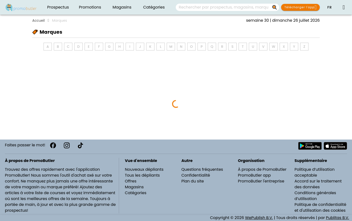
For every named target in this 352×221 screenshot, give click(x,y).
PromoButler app (254, 175)
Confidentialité (195, 175)
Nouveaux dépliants (144, 169)
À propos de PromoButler (262, 169)
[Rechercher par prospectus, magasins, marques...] (274, 7)
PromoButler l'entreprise (261, 181)
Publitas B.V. (337, 218)
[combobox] (227, 7)
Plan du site (192, 181)
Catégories (135, 193)
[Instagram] (67, 145)
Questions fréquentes (202, 169)
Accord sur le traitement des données (318, 184)
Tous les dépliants (142, 175)
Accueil (38, 20)
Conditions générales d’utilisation (315, 195)
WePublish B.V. (259, 218)
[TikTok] (80, 145)
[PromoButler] (21, 7)
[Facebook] (53, 145)
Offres (130, 181)
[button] (329, 7)
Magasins (134, 187)
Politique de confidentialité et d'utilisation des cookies (320, 207)
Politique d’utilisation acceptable (315, 172)
